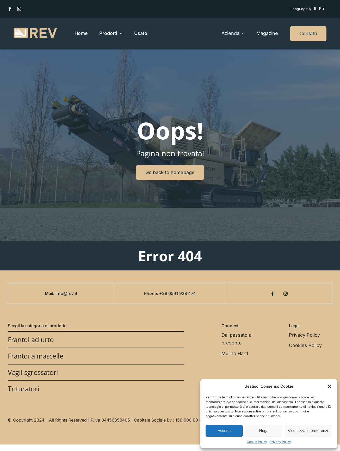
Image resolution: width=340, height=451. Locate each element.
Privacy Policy (280, 442)
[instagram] (19, 9)
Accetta (224, 430)
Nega (264, 430)
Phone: (151, 293)
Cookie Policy (257, 442)
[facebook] (10, 9)
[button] (329, 386)
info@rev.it (66, 293)
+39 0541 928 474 (177, 293)
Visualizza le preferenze (308, 430)
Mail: (50, 293)
